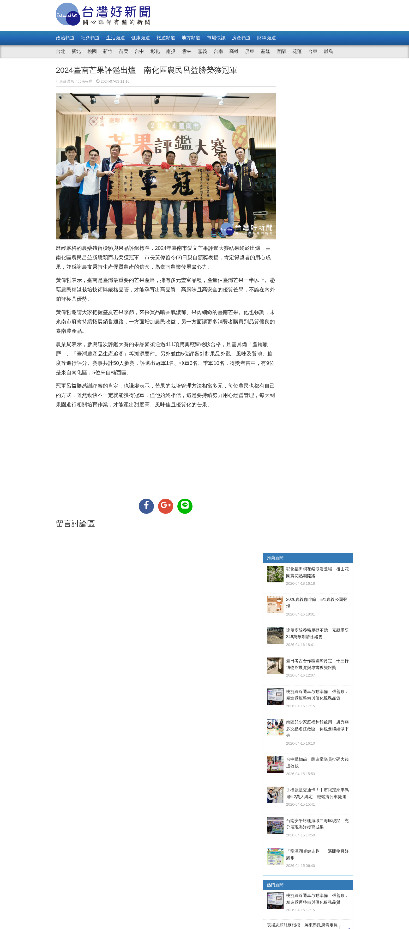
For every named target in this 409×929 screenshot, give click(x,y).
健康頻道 (140, 37)
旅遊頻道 (166, 37)
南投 (171, 51)
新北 (76, 51)
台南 (218, 51)
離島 (328, 51)
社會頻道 (90, 37)
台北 (60, 51)
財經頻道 (266, 37)
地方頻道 (191, 37)
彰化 (155, 51)
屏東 (249, 51)
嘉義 (202, 51)
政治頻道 (65, 37)
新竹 (107, 51)
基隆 (265, 51)
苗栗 (123, 51)
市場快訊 (216, 37)
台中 (139, 51)
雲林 (186, 51)
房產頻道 (241, 37)
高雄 (234, 51)
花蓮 (297, 51)
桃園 (92, 51)
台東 (312, 51)
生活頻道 (115, 37)
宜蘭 (281, 51)
